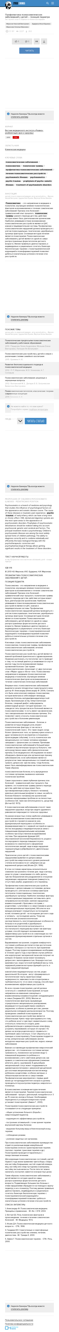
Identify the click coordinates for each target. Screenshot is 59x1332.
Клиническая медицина (15, 149)
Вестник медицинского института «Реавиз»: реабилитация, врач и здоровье (24, 131)
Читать (29, 50)
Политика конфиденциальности (19, 1324)
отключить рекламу (19, 117)
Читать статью (35, 421)
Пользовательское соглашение (19, 1320)
